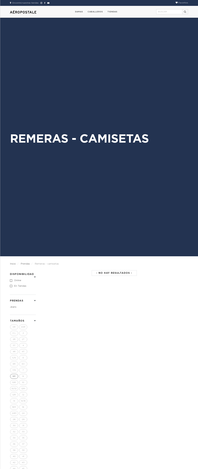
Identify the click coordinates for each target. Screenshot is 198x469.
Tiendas (112, 12)
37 (23, 444)
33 (23, 432)
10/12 (14, 389)
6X (23, 364)
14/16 (23, 401)
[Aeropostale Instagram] (41, 3)
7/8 (14, 370)
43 (23, 463)
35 (23, 438)
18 (23, 407)
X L (14, 333)
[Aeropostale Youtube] (47, 3)
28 (14, 419)
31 (23, 426)
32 (14, 432)
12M (23, 389)
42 (14, 463)
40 (14, 456)
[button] (182, 3)
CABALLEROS (95, 12)
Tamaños (17, 321)
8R (14, 376)
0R (14, 327)
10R (14, 382)
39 (23, 450)
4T (23, 352)
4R (14, 352)
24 (23, 413)
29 (23, 419)
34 (14, 438)
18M (14, 407)
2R (14, 339)
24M (14, 413)
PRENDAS (16, 301)
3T (14, 345)
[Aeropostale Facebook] (44, 3)
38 (14, 450)
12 (23, 395)
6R (14, 364)
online (17, 280)
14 (14, 401)
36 (14, 444)
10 (23, 382)
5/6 (14, 358)
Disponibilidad (22, 274)
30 (14, 426)
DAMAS (79, 12)
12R (14, 395)
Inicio (13, 264)
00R (23, 327)
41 (23, 456)
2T (23, 339)
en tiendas (20, 286)
